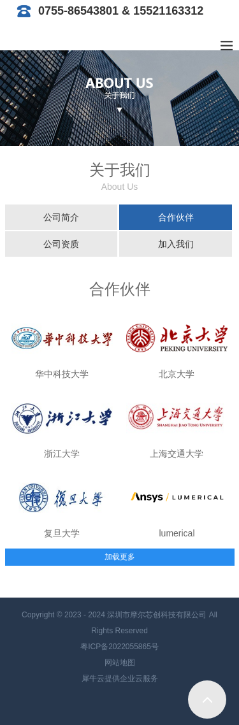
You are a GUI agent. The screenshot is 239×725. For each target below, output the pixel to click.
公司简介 (61, 217)
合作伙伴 (176, 217)
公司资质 (61, 244)
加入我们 (176, 244)
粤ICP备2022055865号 (119, 646)
